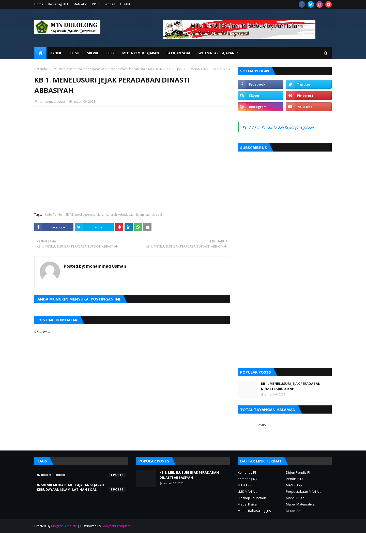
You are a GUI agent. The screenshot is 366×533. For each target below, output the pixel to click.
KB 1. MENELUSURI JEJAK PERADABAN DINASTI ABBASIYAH (291, 386)
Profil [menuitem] (56, 53)
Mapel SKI (293, 510)
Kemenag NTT (58, 4)
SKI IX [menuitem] (110, 53)
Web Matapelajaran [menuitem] (217, 53)
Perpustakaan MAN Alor (304, 491)
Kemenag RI (247, 472)
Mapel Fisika (247, 504)
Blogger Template (64, 526)
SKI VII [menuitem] (74, 53)
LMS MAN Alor (248, 491)
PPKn (95, 4)
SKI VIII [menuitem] (92, 53)
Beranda (40, 69)
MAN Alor (80, 4)
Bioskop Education (252, 498)
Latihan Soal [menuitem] (178, 53)
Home (38, 4)
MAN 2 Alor (294, 485)
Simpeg (109, 4)
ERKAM (125, 4)
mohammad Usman (52, 101)
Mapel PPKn (295, 498)
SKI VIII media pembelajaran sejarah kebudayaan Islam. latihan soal (97, 69)
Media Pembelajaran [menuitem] (140, 53)
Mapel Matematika (300, 504)
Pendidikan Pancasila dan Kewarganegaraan (278, 127)
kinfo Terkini (54, 214)
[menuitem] (40, 53)
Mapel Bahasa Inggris (254, 510)
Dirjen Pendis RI (298, 472)
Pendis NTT (294, 478)
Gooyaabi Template (116, 526)
